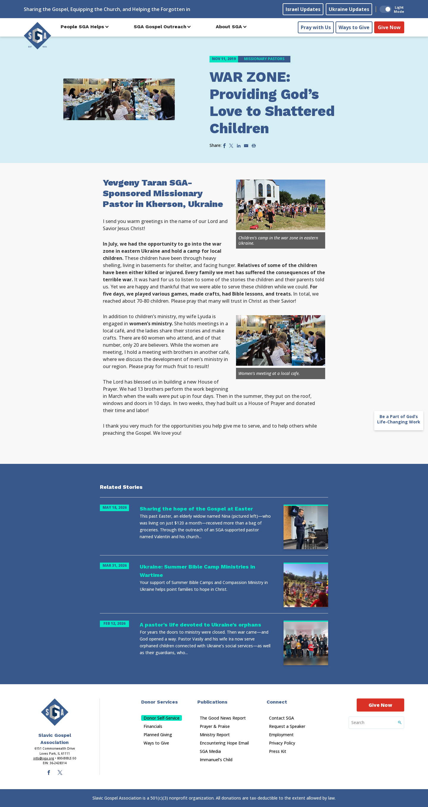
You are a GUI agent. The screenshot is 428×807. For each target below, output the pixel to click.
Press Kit (277, 751)
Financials (153, 726)
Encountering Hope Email (224, 743)
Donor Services (159, 702)
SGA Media (210, 751)
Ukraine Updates (349, 9)
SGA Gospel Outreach (160, 26)
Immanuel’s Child (216, 759)
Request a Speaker (287, 726)
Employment (281, 734)
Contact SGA (281, 718)
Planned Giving (158, 734)
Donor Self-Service (162, 718)
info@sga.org (43, 758)
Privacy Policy (282, 743)
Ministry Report (215, 734)
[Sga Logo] (37, 35)
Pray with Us (316, 27)
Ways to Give (354, 27)
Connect (277, 702)
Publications (212, 702)
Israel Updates (303, 9)
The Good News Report (223, 718)
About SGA (229, 26)
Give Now (389, 27)
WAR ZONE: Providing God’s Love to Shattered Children (272, 102)
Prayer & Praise (215, 726)
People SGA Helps (82, 26)
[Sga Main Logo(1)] (54, 712)
